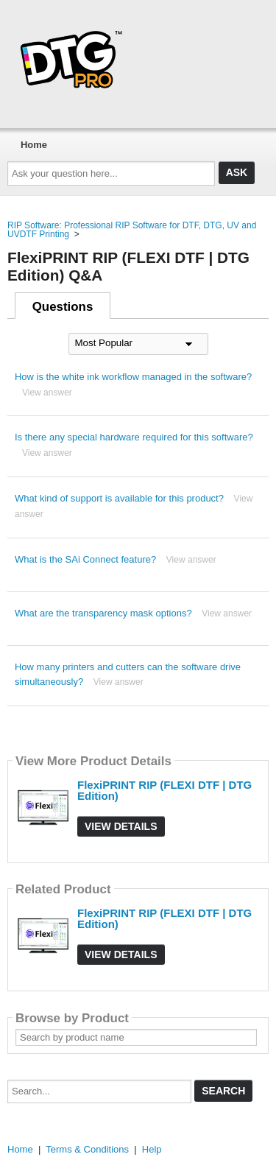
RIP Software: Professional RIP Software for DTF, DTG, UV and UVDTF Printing (131, 229)
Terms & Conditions (87, 1149)
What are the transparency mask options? (103, 613)
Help (152, 1149)
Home (34, 144)
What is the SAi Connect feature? (85, 559)
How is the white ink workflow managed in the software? (133, 376)
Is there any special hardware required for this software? (134, 437)
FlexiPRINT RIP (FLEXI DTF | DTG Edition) (164, 790)
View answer (47, 392)
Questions (62, 307)
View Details (121, 826)
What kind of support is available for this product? (119, 498)
